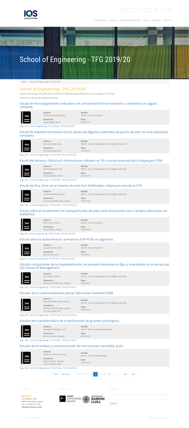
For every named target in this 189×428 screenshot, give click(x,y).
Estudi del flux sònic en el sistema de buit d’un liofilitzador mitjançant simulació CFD (81, 185)
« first (55, 374)
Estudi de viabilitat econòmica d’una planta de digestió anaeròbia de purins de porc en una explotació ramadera (94, 133)
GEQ (26, 340)
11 (114, 374)
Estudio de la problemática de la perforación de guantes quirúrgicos (69, 321)
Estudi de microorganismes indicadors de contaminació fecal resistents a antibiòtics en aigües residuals (88, 105)
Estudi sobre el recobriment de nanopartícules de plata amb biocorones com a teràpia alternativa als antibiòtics (93, 212)
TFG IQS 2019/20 (68, 126)
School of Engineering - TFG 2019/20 (43, 126)
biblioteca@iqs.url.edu (32, 407)
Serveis (113, 20)
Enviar (113, 403)
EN (171, 9)
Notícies (167, 20)
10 (109, 374)
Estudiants (125, 9)
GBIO (27, 368)
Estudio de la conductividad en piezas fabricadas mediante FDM (66, 293)
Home (24, 81)
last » (134, 374)
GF (26, 126)
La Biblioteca (100, 20)
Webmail (148, 9)
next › (125, 374)
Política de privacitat (157, 418)
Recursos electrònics (130, 20)
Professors (137, 9)
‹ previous (65, 374)
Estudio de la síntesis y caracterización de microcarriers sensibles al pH (71, 346)
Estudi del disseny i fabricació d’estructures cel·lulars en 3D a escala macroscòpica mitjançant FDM (91, 160)
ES (161, 9)
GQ (26, 233)
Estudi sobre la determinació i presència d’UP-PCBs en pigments (66, 239)
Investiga (156, 20)
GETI (26, 155)
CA (166, 9)
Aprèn (146, 20)
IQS (155, 9)
